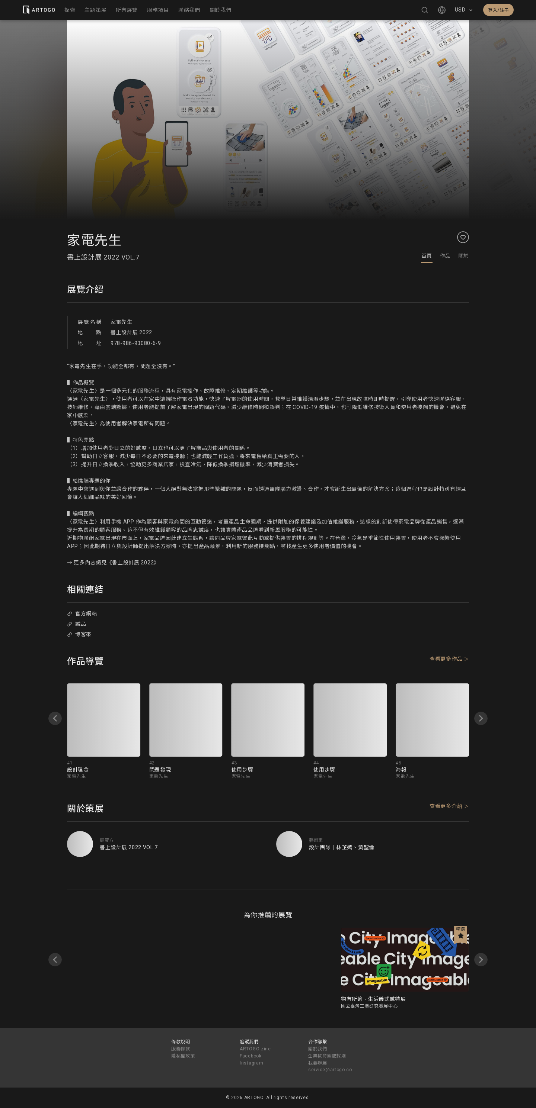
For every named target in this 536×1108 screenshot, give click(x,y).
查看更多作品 (446, 659)
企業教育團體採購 (327, 1056)
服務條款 (180, 1048)
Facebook (251, 1056)
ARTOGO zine (255, 1048)
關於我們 (317, 1048)
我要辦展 (317, 1063)
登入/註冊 (498, 10)
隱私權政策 (183, 1056)
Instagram (251, 1063)
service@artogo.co (330, 1069)
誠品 (76, 624)
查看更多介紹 (446, 806)
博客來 (79, 634)
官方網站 (82, 613)
